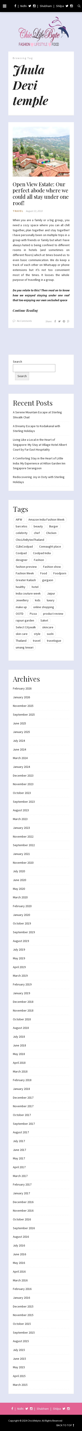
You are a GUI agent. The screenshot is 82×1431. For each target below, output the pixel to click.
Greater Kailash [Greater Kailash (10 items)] (26, 580)
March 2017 (20, 1176)
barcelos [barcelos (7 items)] (21, 526)
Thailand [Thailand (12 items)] (21, 641)
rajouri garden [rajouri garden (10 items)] (25, 620)
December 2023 (23, 775)
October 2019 (22, 923)
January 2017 (21, 1193)
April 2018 (19, 1063)
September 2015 (24, 1332)
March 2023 (20, 819)
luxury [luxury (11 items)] (50, 600)
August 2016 (21, 1237)
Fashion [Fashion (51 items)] (39, 560)
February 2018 (22, 1080)
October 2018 (22, 1019)
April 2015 (19, 1376)
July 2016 (19, 1245)
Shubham (46, 6)
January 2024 (21, 767)
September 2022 (24, 845)
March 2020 (20, 897)
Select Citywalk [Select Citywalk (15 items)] (26, 627)
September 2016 (24, 1228)
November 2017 (23, 1106)
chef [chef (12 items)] (37, 533)
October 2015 (22, 1324)
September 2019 (24, 932)
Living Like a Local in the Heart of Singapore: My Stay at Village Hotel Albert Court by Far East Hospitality (40, 444)
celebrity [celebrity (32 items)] (22, 533)
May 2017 (19, 1158)
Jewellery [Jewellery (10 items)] (22, 600)
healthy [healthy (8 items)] (20, 587)
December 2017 (23, 1098)
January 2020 (21, 915)
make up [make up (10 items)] (21, 607)
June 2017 (19, 1150)
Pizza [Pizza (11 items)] (33, 614)
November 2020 (23, 863)
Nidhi (23, 6)
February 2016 (22, 1289)
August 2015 (21, 1341)
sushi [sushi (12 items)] (50, 634)
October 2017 (22, 1115)
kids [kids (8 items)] (37, 600)
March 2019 (20, 976)
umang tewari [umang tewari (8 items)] (24, 647)
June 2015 (19, 1359)
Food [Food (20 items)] (43, 573)
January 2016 (21, 1298)
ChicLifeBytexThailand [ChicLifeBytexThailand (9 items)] (30, 540)
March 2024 (20, 758)
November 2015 (23, 1315)
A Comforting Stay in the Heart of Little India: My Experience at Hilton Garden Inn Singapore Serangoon (39, 463)
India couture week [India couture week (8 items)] (28, 593)
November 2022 (23, 836)
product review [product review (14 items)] (53, 614)
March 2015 (20, 1385)
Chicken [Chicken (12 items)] (51, 533)
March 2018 (20, 1071)
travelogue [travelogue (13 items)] (54, 641)
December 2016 (23, 1202)
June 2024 (19, 749)
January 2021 (21, 854)
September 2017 (24, 1124)
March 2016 (20, 1280)
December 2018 (23, 1002)
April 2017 (19, 1167)
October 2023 (22, 793)
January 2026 (21, 697)
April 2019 (19, 967)
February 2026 (22, 688)
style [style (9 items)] (37, 634)
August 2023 (21, 810)
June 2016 (19, 1254)
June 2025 (19, 723)
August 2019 (21, 941)
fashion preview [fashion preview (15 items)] (26, 567)
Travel (18, 211)
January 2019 (21, 993)
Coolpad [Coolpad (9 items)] (21, 553)
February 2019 (22, 984)
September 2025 (24, 714)
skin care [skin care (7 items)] (22, 634)
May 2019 (19, 958)
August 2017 (21, 1132)
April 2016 (19, 1271)
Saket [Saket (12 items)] (44, 620)
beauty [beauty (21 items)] (38, 526)
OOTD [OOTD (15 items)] (19, 614)
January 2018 (21, 1089)
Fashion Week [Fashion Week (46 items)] (25, 573)
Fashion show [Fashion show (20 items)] (52, 567)
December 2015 (23, 1306)
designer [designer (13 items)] (22, 560)
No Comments (24, 320)
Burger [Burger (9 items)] (53, 526)
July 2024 (19, 741)
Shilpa (60, 6)
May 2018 (19, 1054)
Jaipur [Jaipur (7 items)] (51, 593)
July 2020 (19, 871)
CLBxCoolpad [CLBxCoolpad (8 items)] (24, 546)
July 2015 (19, 1350)
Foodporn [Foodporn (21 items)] (59, 573)
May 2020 (19, 889)
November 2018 (23, 1010)
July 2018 (19, 1037)
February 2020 (22, 906)
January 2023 (21, 828)
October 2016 (22, 1219)
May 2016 (19, 1263)
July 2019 (19, 949)
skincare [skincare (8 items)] (47, 627)
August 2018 (21, 1028)
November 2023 (23, 784)
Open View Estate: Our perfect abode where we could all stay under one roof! (41, 193)
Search (17, 362)
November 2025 (23, 706)
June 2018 (19, 1045)
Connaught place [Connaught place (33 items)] (50, 546)
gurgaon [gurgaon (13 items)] (47, 580)
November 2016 (23, 1210)
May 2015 (19, 1367)
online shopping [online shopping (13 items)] (43, 607)
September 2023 (24, 802)
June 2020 (19, 880)
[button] (41, 152)
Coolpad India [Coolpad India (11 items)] (42, 553)
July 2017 (19, 1141)
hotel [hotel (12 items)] (35, 587)
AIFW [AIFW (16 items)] (19, 519)
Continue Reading (25, 310)
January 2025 (21, 732)
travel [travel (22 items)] (36, 641)
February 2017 (22, 1184)
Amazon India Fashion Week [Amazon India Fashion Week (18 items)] (46, 519)
